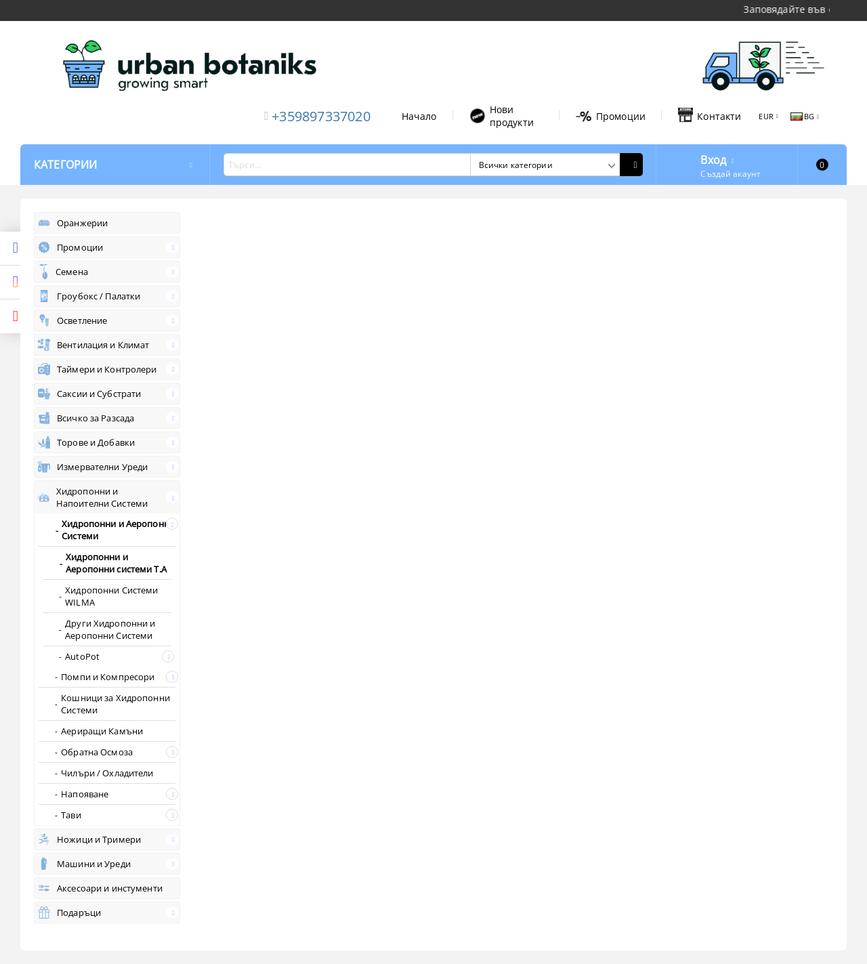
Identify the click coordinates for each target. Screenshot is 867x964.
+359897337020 (321, 116)
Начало (419, 116)
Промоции (611, 116)
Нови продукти (501, 116)
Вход (713, 158)
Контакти (709, 116)
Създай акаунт (730, 174)
